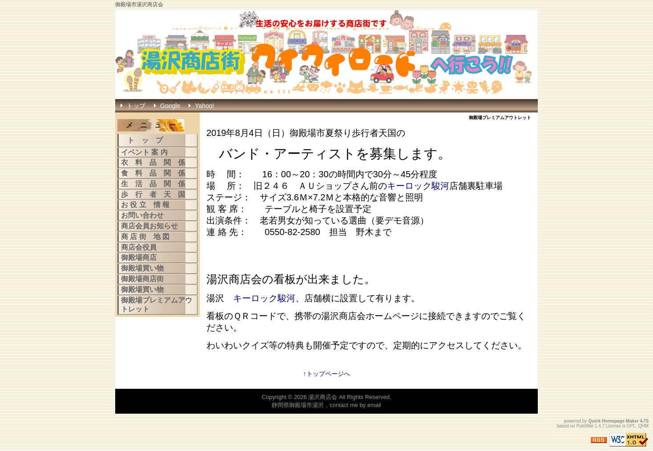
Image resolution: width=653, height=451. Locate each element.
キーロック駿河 (418, 186)
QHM (643, 425)
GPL (631, 425)
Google (170, 105)
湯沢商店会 (322, 397)
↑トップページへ (326, 373)
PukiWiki (584, 425)
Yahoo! (204, 105)
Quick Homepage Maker (613, 421)
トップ (136, 105)
